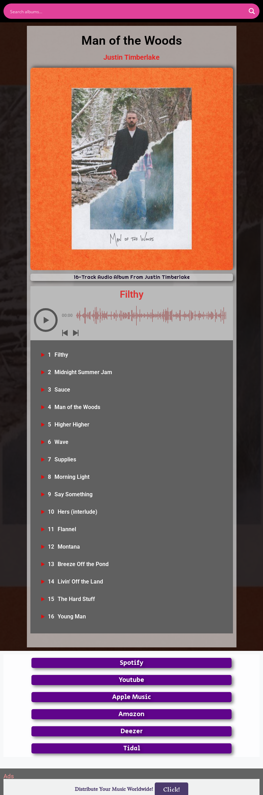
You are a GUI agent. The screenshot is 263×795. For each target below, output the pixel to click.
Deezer (131, 731)
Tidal (131, 748)
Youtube (131, 680)
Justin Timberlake (131, 57)
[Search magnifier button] (252, 11)
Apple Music (131, 697)
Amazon (131, 714)
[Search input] (127, 11)
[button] (46, 320)
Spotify (131, 663)
